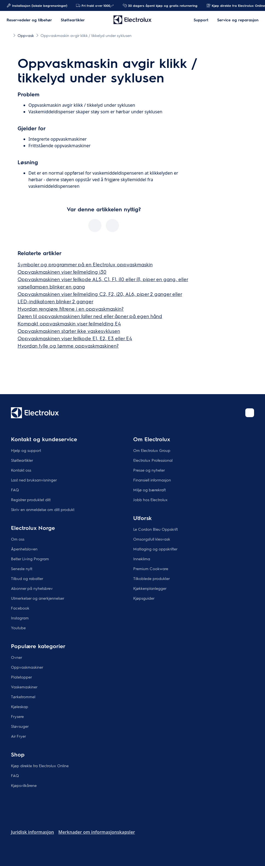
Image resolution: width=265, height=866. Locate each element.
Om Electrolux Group (151, 450)
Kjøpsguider (144, 598)
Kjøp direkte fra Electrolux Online (40, 765)
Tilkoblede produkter (151, 578)
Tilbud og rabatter (27, 578)
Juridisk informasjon (32, 832)
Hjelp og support (26, 450)
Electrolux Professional (153, 460)
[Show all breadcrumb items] (9, 35)
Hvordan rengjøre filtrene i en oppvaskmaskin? (71, 308)
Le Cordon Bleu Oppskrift (155, 529)
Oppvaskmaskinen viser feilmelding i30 (62, 272)
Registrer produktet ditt (31, 499)
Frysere (17, 716)
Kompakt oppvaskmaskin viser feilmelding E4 (69, 323)
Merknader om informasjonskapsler (96, 832)
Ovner (16, 657)
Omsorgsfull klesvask (151, 538)
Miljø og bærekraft (149, 489)
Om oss (17, 538)
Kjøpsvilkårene (24, 785)
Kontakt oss (21, 469)
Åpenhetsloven (24, 548)
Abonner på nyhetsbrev (32, 588)
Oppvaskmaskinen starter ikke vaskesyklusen (69, 331)
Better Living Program (30, 558)
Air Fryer (18, 736)
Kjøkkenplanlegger (150, 588)
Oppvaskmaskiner (27, 667)
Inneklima (141, 558)
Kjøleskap (19, 706)
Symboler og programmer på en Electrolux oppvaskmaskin (85, 264)
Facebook (20, 607)
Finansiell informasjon (152, 479)
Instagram (20, 617)
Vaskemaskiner (24, 686)
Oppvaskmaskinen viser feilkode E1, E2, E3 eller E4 (75, 338)
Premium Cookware (150, 568)
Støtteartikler (22, 460)
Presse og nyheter (149, 469)
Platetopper (21, 676)
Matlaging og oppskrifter (155, 548)
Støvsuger (20, 726)
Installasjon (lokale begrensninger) (37, 5)
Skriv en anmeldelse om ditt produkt (42, 509)
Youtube (18, 627)
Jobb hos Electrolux (150, 499)
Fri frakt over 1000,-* (95, 5)
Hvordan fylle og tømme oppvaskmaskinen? (68, 345)
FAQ (15, 489)
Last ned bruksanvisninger (34, 479)
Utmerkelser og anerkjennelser (37, 598)
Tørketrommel (23, 696)
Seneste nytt (21, 568)
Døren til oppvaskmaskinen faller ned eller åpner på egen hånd (90, 316)
